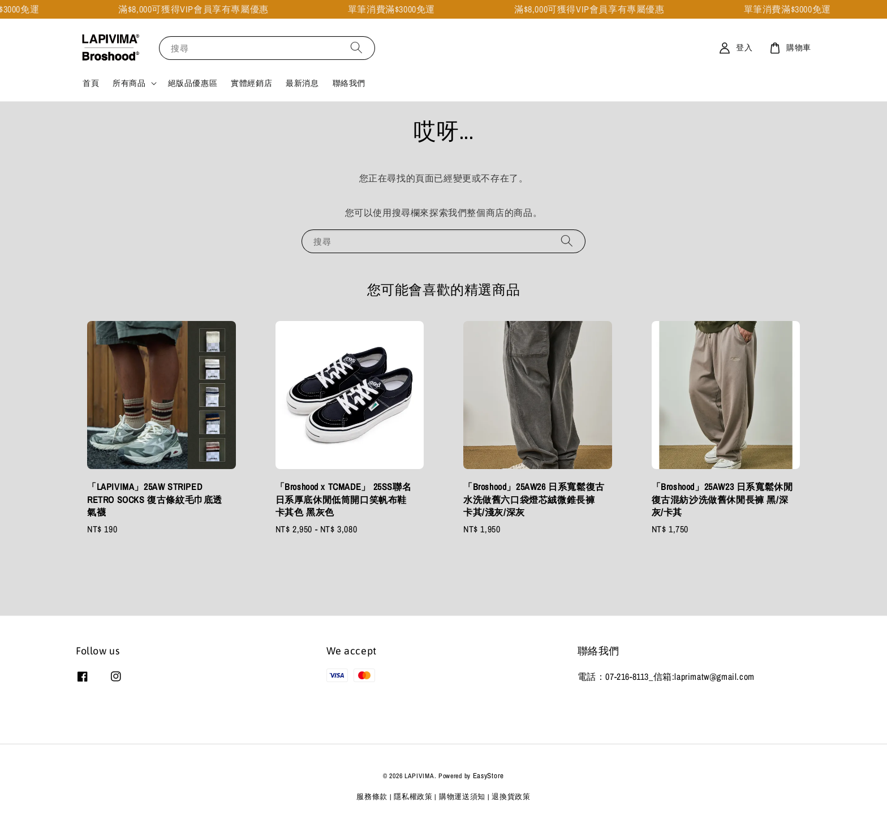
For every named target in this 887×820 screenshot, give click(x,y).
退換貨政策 (511, 796)
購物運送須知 (462, 796)
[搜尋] (356, 48)
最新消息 (302, 83)
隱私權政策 (413, 796)
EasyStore (488, 775)
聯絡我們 (349, 83)
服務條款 (371, 796)
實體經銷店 (251, 83)
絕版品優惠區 (193, 83)
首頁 (91, 83)
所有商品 (129, 83)
